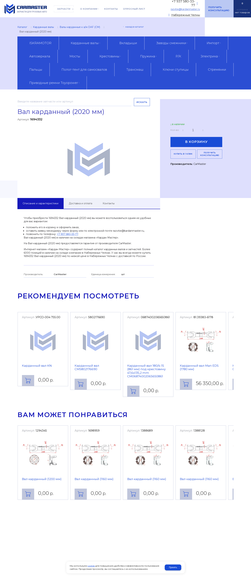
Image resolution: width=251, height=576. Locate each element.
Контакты (109, 203)
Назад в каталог (134, 26)
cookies (91, 565)
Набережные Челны (185, 15)
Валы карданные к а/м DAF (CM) (80, 27)
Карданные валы (43, 27)
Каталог (22, 27)
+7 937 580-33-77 (67, 234)
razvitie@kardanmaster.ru (185, 9)
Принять (173, 567)
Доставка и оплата (80, 203)
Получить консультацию (218, 9)
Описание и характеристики (40, 203)
